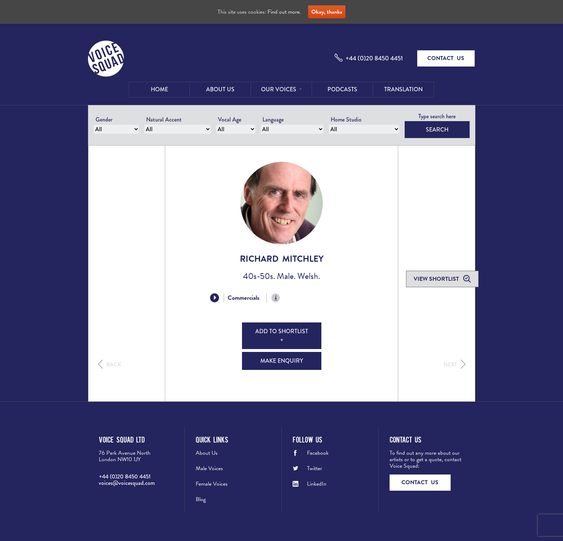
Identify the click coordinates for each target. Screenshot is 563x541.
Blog (201, 499)
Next (450, 364)
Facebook (318, 453)
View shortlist (437, 279)
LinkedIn (316, 484)
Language (273, 119)
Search (437, 129)
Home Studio (346, 119)
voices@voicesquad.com (127, 483)
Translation (403, 89)
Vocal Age (229, 119)
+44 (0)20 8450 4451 (374, 58)
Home (159, 89)
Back (113, 364)
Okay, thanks (326, 12)
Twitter (314, 468)
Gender (104, 119)
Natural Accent (164, 119)
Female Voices (212, 484)
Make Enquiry (281, 361)
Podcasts (342, 89)
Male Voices (209, 468)
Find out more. (284, 12)
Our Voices (278, 89)
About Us (220, 89)
